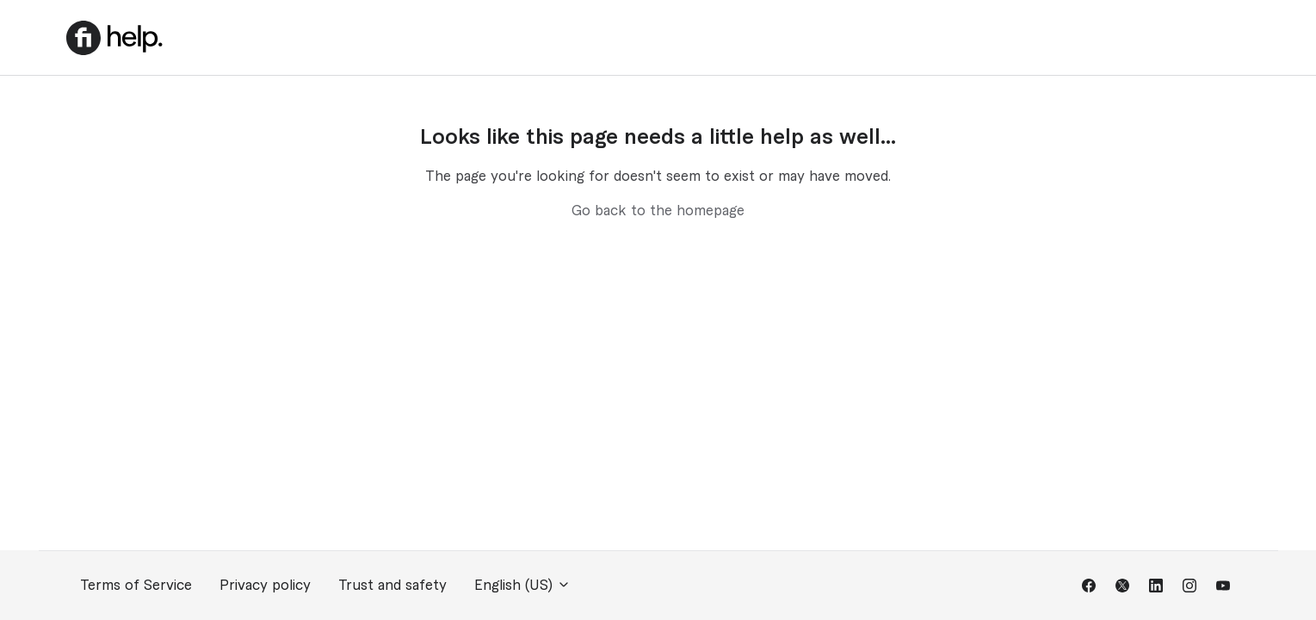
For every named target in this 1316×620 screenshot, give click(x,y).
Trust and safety (392, 585)
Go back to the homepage (658, 211)
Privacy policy (265, 585)
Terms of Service (136, 585)
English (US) (522, 585)
